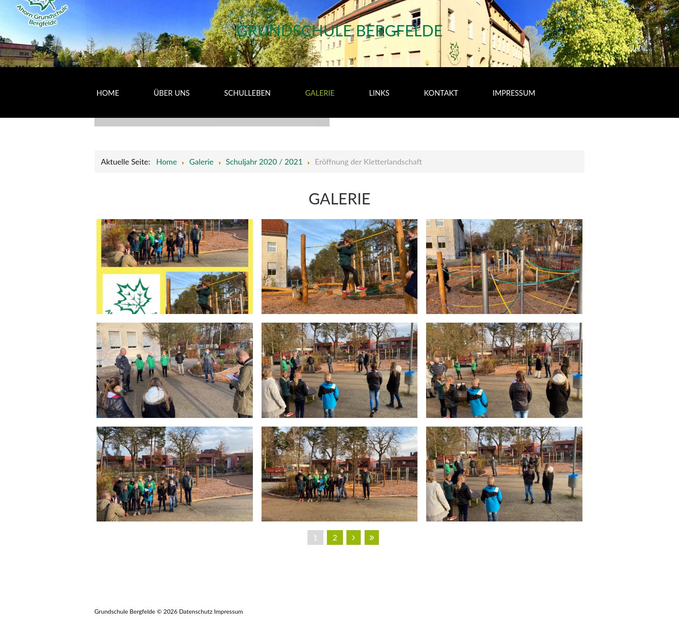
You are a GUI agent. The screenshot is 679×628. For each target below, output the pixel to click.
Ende (372, 537)
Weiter (353, 537)
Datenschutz (195, 611)
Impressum (228, 611)
